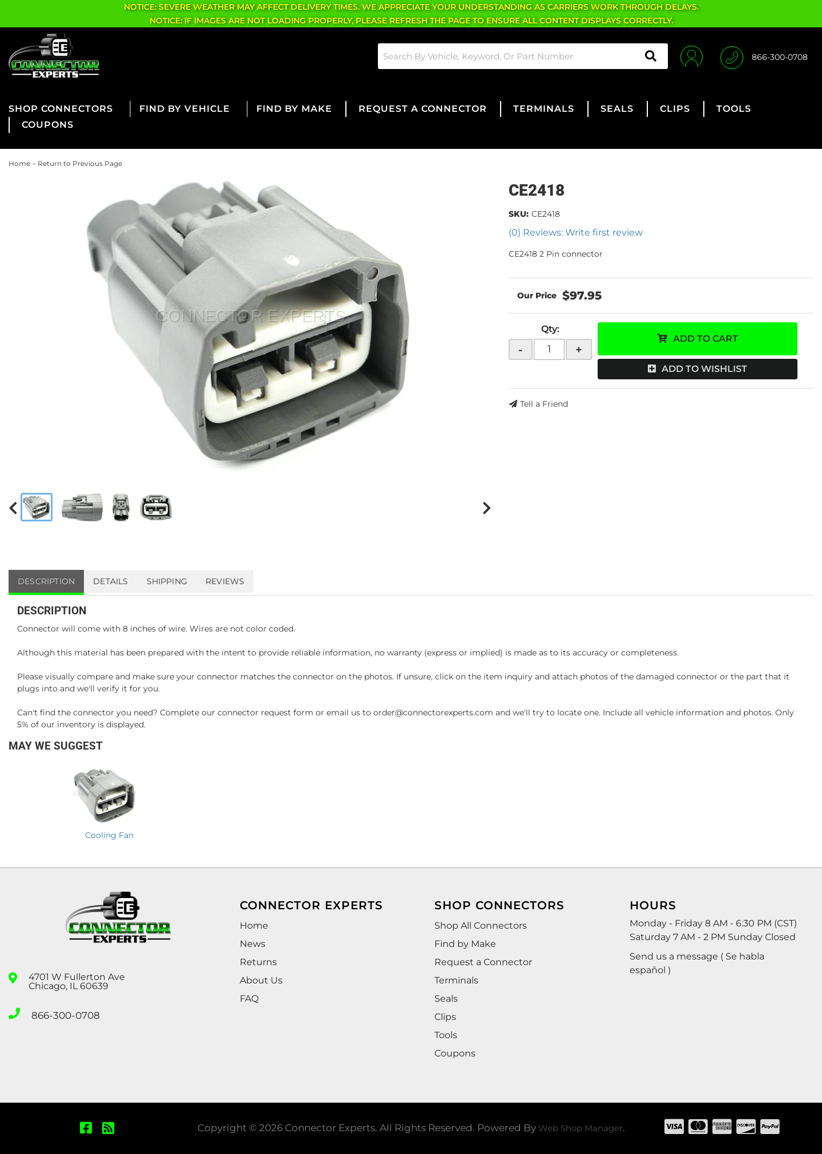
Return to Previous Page (80, 163)
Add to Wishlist (704, 368)
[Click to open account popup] (686, 56)
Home (19, 163)
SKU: (519, 214)
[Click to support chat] (764, 56)
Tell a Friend (544, 404)
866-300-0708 (63, 1012)
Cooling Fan (109, 835)
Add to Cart (705, 338)
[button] (516, 56)
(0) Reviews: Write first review (576, 232)
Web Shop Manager (580, 1127)
